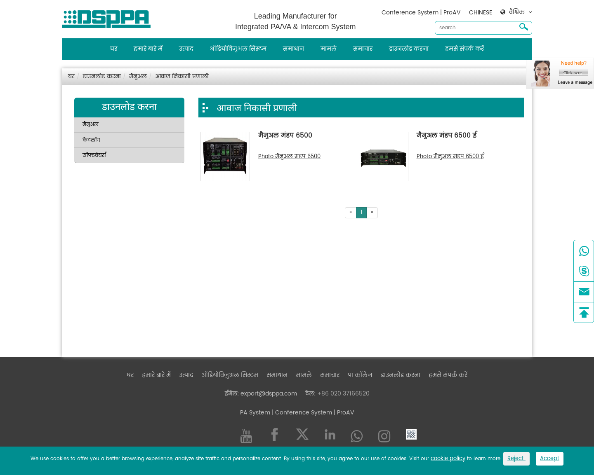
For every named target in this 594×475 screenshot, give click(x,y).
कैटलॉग (91, 140)
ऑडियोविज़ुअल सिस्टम (238, 49)
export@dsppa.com (268, 393)
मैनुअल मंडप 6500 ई (446, 136)
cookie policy (448, 458)
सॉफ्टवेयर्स (94, 155)
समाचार (362, 49)
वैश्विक (517, 12)
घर (113, 49)
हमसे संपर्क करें (464, 49)
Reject (516, 458)
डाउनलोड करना (409, 49)
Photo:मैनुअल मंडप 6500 (289, 156)
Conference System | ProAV (421, 12)
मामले (329, 49)
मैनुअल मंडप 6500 (285, 136)
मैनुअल (138, 77)
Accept (549, 458)
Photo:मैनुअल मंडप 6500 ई (450, 156)
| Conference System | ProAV (312, 412)
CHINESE (480, 12)
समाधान (293, 49)
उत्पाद (186, 49)
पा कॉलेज (360, 375)
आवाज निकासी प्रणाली (182, 77)
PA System (255, 412)
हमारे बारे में (148, 49)
